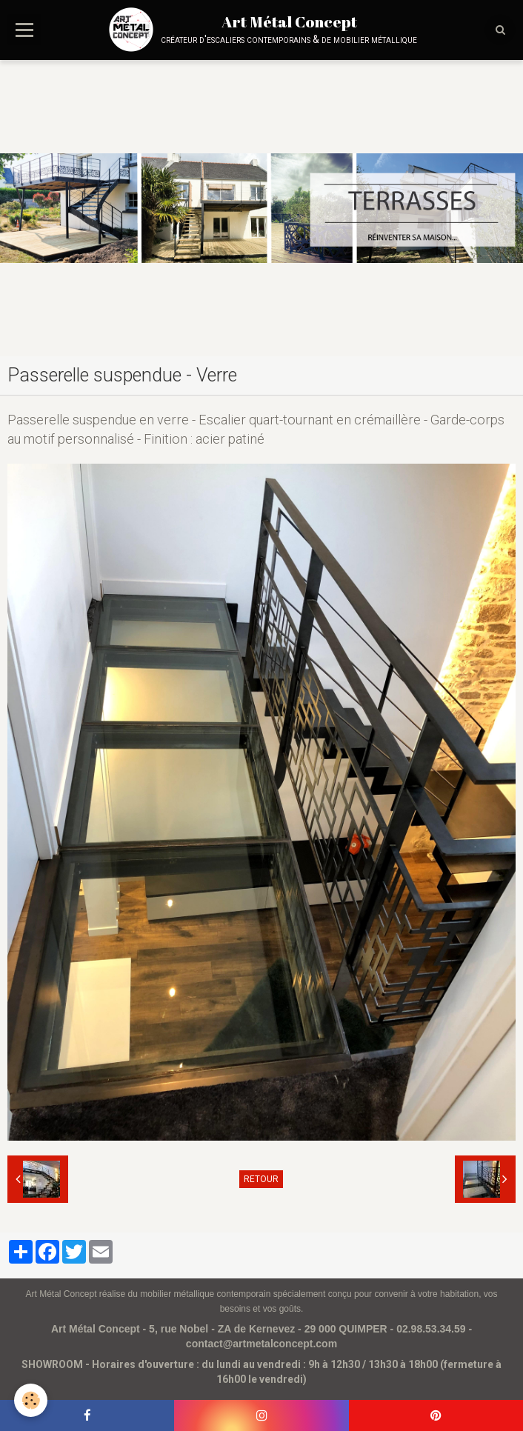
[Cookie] (31, 1400)
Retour (261, 1179)
